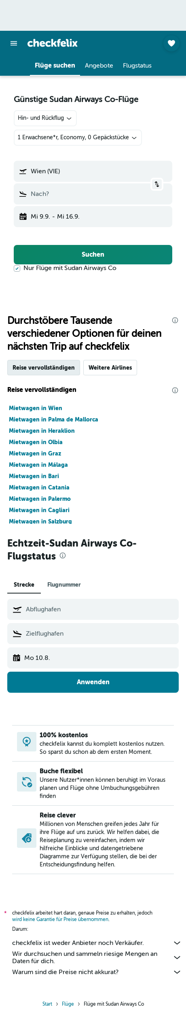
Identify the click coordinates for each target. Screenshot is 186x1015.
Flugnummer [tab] (64, 584)
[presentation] (175, 320)
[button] (14, 43)
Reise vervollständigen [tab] (44, 367)
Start (47, 1004)
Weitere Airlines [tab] (110, 367)
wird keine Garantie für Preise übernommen (60, 919)
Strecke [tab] (24, 584)
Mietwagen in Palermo (40, 499)
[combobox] (45, 118)
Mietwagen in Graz (35, 453)
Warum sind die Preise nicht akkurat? (97, 972)
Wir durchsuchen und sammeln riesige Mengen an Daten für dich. (97, 957)
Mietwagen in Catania (39, 487)
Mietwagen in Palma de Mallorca (53, 419)
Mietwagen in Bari (34, 476)
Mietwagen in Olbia (36, 442)
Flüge (68, 1004)
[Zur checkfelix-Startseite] (52, 43)
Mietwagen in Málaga (38, 465)
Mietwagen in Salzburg (40, 521)
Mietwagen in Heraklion (42, 431)
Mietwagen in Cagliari (39, 510)
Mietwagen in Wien (35, 408)
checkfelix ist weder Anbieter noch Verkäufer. (97, 943)
